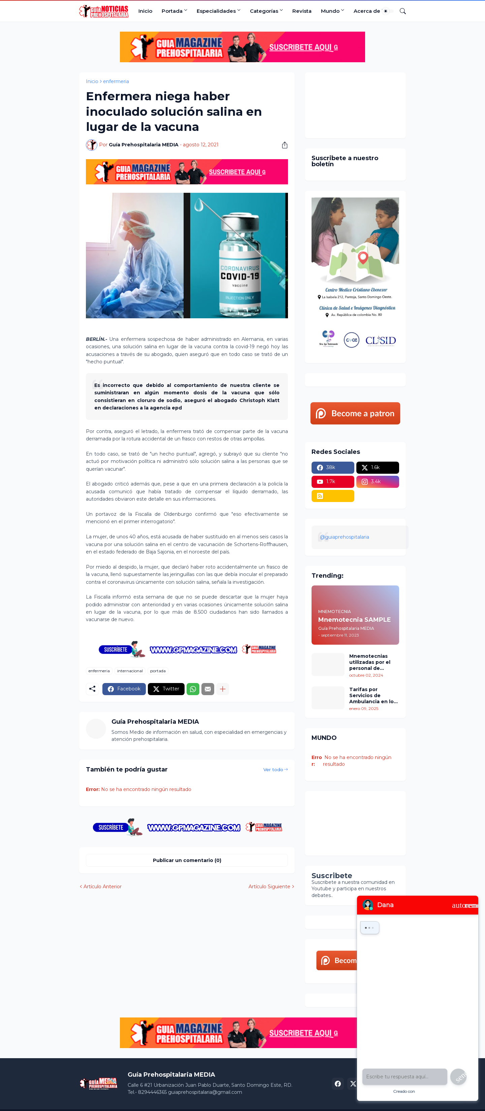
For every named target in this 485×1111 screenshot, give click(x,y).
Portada (172, 11)
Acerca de (367, 11)
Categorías (264, 11)
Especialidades (216, 11)
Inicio (145, 11)
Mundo (330, 11)
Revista (302, 11)
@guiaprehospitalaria (344, 537)
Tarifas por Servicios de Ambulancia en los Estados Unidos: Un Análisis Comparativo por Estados (374, 695)
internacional (130, 670)
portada (158, 670)
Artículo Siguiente (269, 887)
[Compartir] (282, 145)
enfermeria (116, 81)
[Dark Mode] (388, 11)
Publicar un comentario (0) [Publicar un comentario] (187, 860)
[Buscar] (400, 11)
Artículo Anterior (103, 887)
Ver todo (273, 769)
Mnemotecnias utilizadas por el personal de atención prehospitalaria (369, 662)
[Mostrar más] (222, 689)
